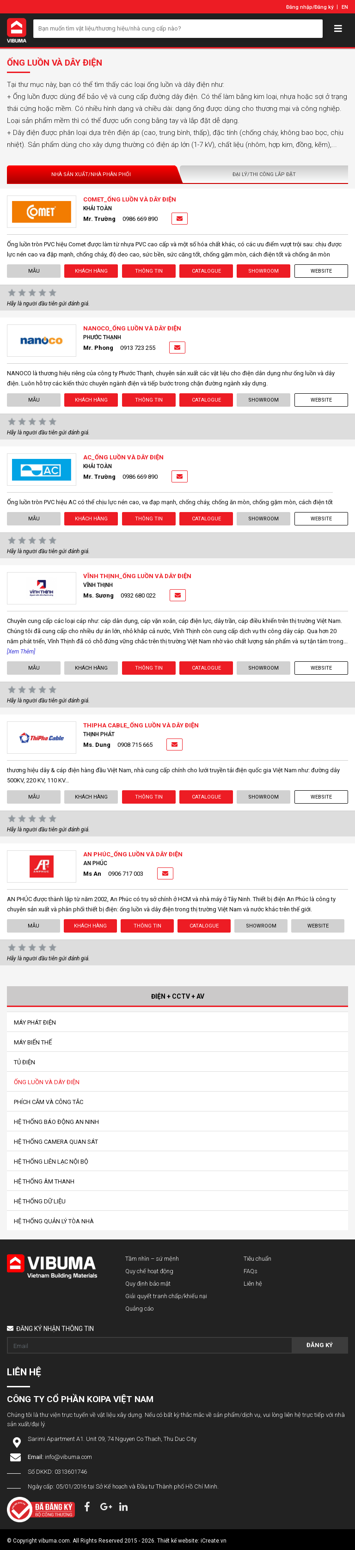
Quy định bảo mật (148, 1283)
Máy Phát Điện (35, 1022)
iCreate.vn (213, 1541)
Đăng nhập (299, 7)
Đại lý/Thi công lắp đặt (264, 174)
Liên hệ (253, 1283)
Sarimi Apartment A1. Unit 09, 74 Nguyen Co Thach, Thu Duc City (112, 1438)
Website (321, 271)
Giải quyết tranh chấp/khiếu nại (166, 1296)
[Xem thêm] (21, 651)
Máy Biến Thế (33, 1042)
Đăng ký (323, 7)
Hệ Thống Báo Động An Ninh (56, 1121)
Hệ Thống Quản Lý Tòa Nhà (54, 1221)
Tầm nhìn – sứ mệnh (152, 1258)
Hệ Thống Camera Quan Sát (56, 1141)
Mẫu (34, 271)
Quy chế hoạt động (149, 1271)
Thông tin (149, 271)
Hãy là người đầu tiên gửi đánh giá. (48, 303)
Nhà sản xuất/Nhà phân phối (91, 174)
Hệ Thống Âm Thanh (44, 1181)
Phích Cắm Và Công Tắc (48, 1101)
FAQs (250, 1271)
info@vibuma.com (68, 1456)
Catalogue (206, 271)
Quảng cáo (139, 1308)
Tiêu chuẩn (257, 1258)
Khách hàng (91, 271)
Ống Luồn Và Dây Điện (47, 1082)
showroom (263, 271)
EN (345, 7)
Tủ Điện (24, 1062)
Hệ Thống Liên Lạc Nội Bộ (51, 1161)
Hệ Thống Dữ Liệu (40, 1201)
